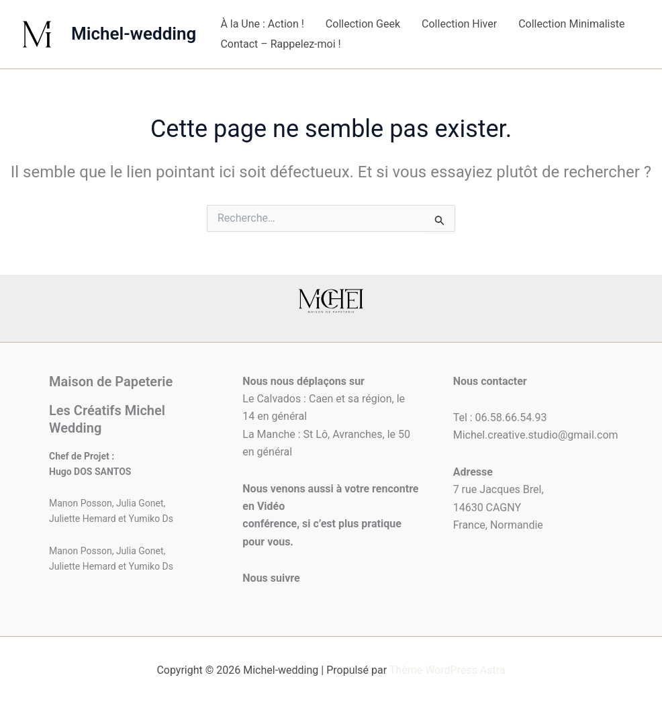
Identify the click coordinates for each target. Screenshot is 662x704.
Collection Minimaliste (571, 23)
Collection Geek (363, 23)
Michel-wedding (133, 34)
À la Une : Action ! (261, 23)
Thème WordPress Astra (447, 670)
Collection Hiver (459, 23)
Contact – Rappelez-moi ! (280, 44)
